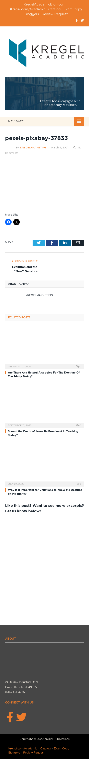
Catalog (54, 9)
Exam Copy (73, 9)
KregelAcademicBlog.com (44, 4)
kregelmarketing (33, 147)
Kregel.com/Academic (27, 9)
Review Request (55, 14)
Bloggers (31, 14)
